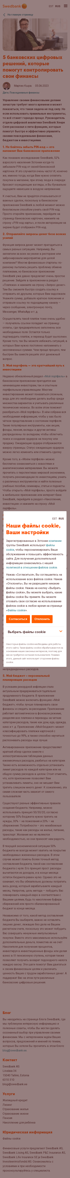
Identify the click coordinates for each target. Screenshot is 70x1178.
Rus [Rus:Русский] (61, 518)
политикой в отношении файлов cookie (31, 567)
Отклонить (42, 619)
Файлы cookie (16, 610)
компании (55, 541)
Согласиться (18, 619)
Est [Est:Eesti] (54, 518)
